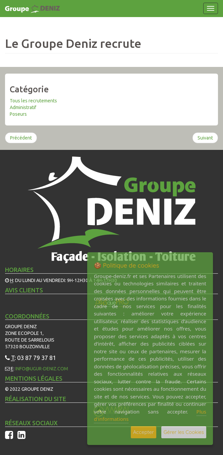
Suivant (205, 138)
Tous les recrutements (33, 100)
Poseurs (18, 114)
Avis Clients (24, 290)
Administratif (23, 107)
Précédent (21, 138)
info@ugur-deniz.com (41, 368)
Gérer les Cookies (184, 432)
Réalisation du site (35, 398)
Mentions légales (33, 378)
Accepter (143, 432)
